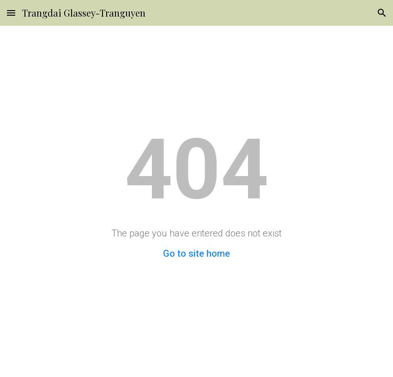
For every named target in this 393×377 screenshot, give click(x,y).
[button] (11, 12)
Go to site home (196, 253)
